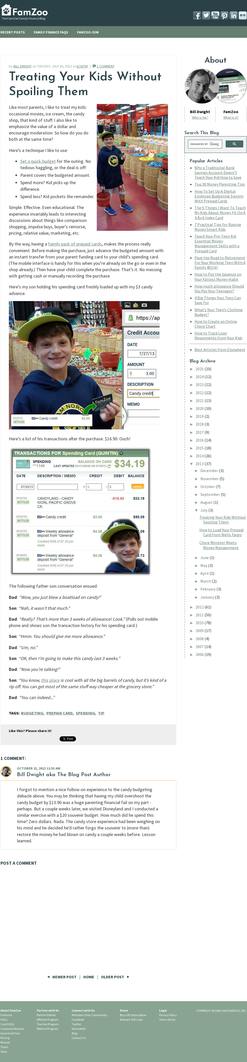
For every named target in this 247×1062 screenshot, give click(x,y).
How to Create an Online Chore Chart (216, 324)
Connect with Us (83, 1010)
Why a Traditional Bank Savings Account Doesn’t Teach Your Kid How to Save (218, 172)
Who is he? (200, 117)
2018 (200, 424)
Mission (5, 1042)
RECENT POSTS (13, 32)
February (208, 588)
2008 (200, 638)
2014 (200, 455)
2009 (200, 630)
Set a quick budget (38, 161)
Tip (101, 713)
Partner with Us (48, 1010)
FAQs (4, 1019)
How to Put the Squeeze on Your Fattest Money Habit (218, 277)
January (207, 597)
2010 (200, 622)
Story (4, 1051)
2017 (200, 432)
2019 (200, 416)
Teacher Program (48, 1024)
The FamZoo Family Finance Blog (23, 18)
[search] (205, 144)
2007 (200, 646)
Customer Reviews (12, 1029)
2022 (200, 392)
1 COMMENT (106, 66)
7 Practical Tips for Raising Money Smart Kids (218, 227)
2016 (200, 440)
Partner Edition (46, 1015)
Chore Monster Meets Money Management (219, 545)
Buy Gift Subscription (133, 1015)
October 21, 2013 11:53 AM (38, 768)
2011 (200, 614)
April (205, 573)
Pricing (5, 1038)
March (206, 581)
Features (6, 1015)
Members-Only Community (89, 1015)
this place (50, 680)
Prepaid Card (59, 713)
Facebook (78, 1019)
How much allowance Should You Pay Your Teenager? (219, 288)
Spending (85, 713)
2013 (200, 463)
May (204, 565)
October (208, 486)
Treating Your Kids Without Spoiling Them (222, 520)
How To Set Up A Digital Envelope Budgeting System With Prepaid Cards (219, 196)
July (204, 510)
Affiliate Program (48, 1019)
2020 (200, 408)
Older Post (115, 976)
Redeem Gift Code (131, 1019)
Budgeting (32, 713)
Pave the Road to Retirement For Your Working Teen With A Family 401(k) (220, 262)
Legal (163, 1010)
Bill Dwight (30, 774)
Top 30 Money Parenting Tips (220, 184)
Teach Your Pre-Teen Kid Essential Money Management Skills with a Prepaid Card (217, 243)
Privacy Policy (168, 1015)
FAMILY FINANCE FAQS (51, 32)
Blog (74, 1033)
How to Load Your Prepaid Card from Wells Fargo (221, 532)
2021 (200, 400)
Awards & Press (10, 1033)
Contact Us (79, 1038)
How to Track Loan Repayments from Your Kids (218, 335)
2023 (200, 384)
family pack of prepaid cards (75, 244)
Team (4, 1047)
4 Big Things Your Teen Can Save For (218, 300)
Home (88, 976)
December (209, 470)
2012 (200, 607)
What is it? (231, 117)
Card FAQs (7, 1024)
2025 (200, 368)
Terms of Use (167, 1019)
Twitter (76, 1024)
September (210, 494)
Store (124, 1010)
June (205, 557)
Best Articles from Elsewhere (220, 349)
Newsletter (79, 1029)
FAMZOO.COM (88, 32)
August (206, 502)
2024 (200, 376)
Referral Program (47, 1029)
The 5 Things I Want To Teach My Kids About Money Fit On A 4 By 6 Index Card (220, 212)
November (209, 478)
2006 (200, 654)
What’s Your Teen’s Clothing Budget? (219, 312)
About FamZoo (11, 1010)
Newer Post (62, 976)
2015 (200, 447)
